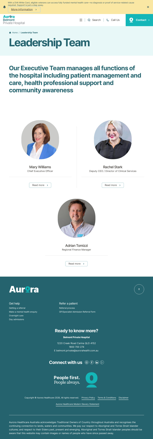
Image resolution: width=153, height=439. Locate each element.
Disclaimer (123, 398)
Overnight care (16, 315)
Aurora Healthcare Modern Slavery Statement (77, 404)
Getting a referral (17, 308)
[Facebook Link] (92, 362)
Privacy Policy (88, 398)
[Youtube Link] (102, 362)
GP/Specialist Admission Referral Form (77, 311)
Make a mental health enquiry (23, 311)
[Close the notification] (148, 7)
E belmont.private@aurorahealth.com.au (76, 350)
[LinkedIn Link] (97, 362)
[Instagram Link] (87, 362)
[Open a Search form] (94, 20)
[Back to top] (139, 289)
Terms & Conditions (107, 398)
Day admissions (16, 319)
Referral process (67, 308)
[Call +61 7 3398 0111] (112, 20)
